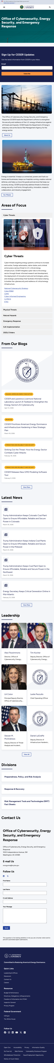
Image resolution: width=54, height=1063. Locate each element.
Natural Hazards (9, 315)
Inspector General (9, 1002)
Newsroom (7, 976)
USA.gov (7, 1016)
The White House (9, 1019)
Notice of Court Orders (11, 1059)
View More (26, 487)
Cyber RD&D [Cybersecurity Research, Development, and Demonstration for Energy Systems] (9, 291)
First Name (6, 881)
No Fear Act (8, 1051)
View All (26, 754)
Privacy (27, 1047)
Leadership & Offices (11, 973)
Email (3, 64)
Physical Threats (10, 310)
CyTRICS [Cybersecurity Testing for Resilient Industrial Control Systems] (7, 299)
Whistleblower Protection (12, 1055)
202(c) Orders (9, 332)
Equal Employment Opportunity (33, 1055)
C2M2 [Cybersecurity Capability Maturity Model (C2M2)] (6, 294)
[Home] (27, 8)
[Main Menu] (4, 7)
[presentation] (17, 933)
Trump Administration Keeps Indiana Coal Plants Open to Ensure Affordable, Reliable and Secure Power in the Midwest (24, 543)
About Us (7, 135)
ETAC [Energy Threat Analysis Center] (6, 302)
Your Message (7, 907)
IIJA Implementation (11, 327)
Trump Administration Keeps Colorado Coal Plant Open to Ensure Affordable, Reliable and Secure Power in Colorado (25, 518)
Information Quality (38, 1047)
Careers (6, 982)
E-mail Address (8, 898)
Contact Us (7, 979)
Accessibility (18, 1047)
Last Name (6, 889)
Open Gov (7, 1047)
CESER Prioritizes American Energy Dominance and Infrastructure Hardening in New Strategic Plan (25, 427)
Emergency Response (12, 321)
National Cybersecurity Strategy (16, 288)
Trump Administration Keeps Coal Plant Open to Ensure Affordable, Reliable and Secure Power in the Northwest (26, 569)
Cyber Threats (9, 215)
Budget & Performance (11, 993)
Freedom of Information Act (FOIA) (15, 999)
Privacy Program (9, 1006)
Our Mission (7, 195)
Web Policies (19, 1051)
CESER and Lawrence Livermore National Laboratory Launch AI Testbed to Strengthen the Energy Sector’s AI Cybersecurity (26, 402)
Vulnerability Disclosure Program (36, 1051)
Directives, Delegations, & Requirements (17, 996)
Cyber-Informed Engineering (15, 296)
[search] (50, 7)
